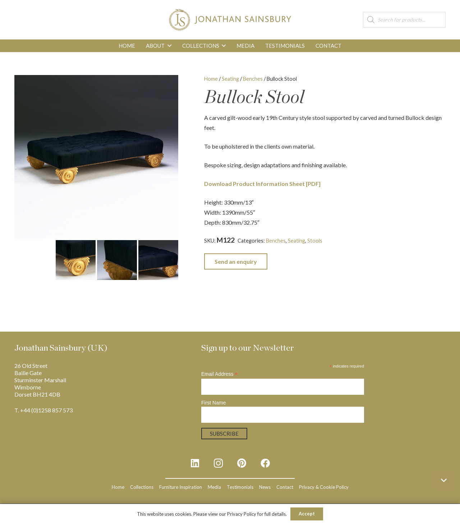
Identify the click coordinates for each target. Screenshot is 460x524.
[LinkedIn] (195, 463)
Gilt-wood (369, 241)
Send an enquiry (236, 261)
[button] (168, 45)
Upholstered (418, 241)
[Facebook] (265, 463)
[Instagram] (218, 463)
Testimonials (240, 487)
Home (211, 79)
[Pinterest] (241, 463)
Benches (253, 79)
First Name (213, 403)
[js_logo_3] (230, 20)
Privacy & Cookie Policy (324, 487)
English (347, 241)
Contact (284, 487)
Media (214, 487)
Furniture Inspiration (180, 487)
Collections (141, 487)
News (265, 487)
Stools (314, 241)
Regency (392, 241)
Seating (230, 79)
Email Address (219, 374)
